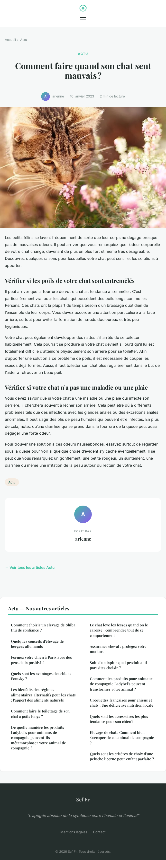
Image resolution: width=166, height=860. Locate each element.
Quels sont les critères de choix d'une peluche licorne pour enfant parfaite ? (122, 756)
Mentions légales (73, 832)
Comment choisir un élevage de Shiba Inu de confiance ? (43, 627)
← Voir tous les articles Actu (30, 567)
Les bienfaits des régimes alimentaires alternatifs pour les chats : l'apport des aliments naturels (43, 694)
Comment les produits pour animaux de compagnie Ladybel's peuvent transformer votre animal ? (121, 684)
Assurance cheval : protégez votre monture (118, 649)
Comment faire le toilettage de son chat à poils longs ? (40, 714)
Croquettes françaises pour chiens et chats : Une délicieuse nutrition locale (121, 703)
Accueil (10, 40)
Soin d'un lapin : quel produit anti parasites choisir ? (118, 665)
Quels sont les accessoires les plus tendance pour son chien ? (119, 719)
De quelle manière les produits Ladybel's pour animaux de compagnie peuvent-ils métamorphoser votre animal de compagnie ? (38, 737)
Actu (23, 40)
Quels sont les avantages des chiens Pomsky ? (41, 676)
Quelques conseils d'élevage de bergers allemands (37, 644)
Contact (99, 832)
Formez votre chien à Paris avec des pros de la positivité (41, 660)
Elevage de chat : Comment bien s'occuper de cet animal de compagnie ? (122, 737)
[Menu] (83, 19)
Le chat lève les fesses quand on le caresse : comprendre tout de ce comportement (119, 630)
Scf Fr (83, 799)
